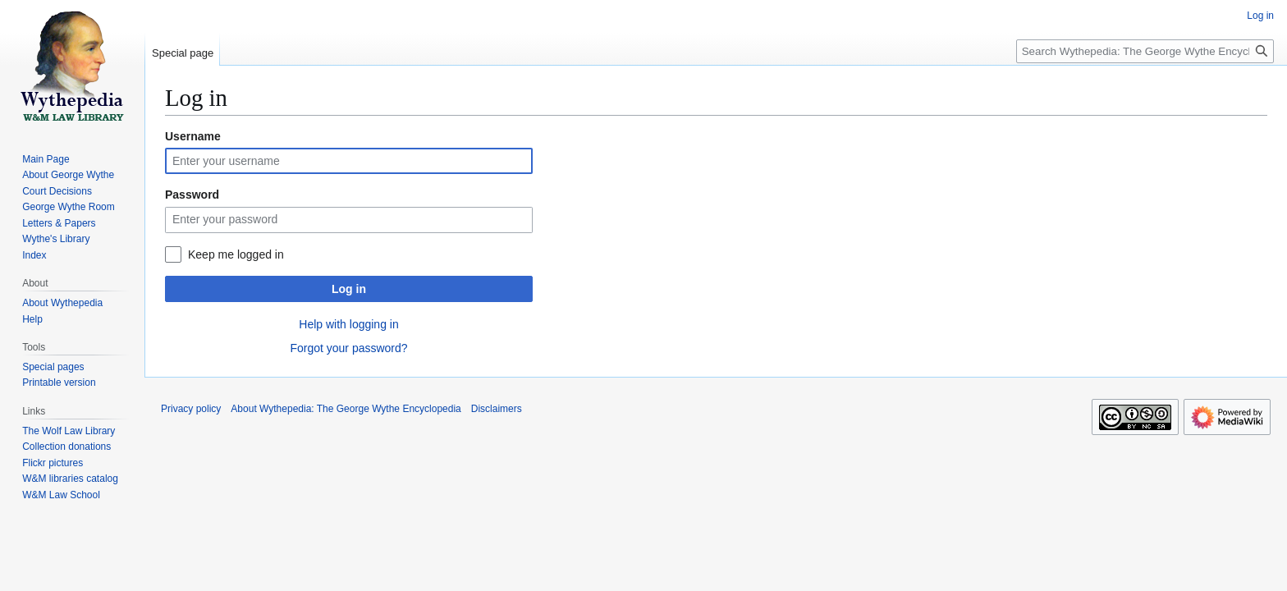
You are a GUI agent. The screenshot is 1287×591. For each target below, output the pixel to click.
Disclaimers (496, 409)
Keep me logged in (236, 254)
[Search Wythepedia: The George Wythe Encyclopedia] (1145, 51)
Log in (349, 289)
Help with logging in (348, 324)
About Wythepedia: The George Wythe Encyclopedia (345, 409)
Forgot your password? (348, 348)
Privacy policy (191, 409)
